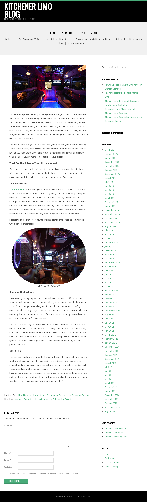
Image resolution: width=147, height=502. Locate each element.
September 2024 (112, 222)
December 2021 (112, 346)
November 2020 (112, 399)
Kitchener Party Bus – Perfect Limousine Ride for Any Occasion (44, 399)
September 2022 (112, 310)
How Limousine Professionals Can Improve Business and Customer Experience (55, 395)
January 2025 (111, 206)
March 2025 (110, 198)
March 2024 (110, 238)
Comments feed (112, 462)
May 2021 (109, 375)
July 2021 (109, 367)
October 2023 (111, 258)
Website (8, 467)
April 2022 (109, 330)
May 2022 (109, 326)
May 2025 (109, 190)
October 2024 (111, 218)
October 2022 (111, 306)
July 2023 (109, 270)
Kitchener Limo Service (60, 39)
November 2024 (112, 214)
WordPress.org (111, 466)
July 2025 (109, 182)
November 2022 (112, 302)
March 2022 (110, 334)
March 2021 (110, 383)
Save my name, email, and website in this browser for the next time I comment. (43, 474)
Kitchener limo (121, 39)
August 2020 (110, 411)
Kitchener (109, 39)
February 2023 (111, 290)
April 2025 (109, 194)
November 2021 (112, 351)
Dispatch (70, 496)
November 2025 (112, 166)
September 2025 (112, 174)
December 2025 (112, 162)
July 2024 (109, 230)
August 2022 (110, 314)
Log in (107, 454)
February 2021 (111, 387)
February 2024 (111, 242)
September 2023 (112, 262)
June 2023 (109, 274)
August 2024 (110, 226)
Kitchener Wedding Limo (116, 436)
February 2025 (111, 202)
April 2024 (109, 234)
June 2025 (109, 186)
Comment (9, 425)
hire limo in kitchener (94, 39)
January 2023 (111, 294)
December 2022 (112, 298)
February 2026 (111, 153)
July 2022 (109, 318)
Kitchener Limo (17, 189)
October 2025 (111, 170)
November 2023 (112, 254)
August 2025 (110, 178)
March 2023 (110, 286)
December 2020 (112, 395)
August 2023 (110, 266)
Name (7, 453)
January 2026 (111, 158)
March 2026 (110, 149)
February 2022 (111, 338)
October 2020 (111, 403)
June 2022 (109, 322)
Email (7, 460)
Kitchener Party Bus (114, 432)
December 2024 (112, 210)
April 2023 (109, 282)
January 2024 (111, 246)
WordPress (86, 496)
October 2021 (111, 355)
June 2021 (109, 371)
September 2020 (112, 407)
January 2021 (111, 391)
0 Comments (79, 43)
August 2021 (110, 363)
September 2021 (112, 359)
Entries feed (110, 458)
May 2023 (109, 278)
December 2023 (112, 250)
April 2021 (109, 379)
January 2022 (111, 342)
